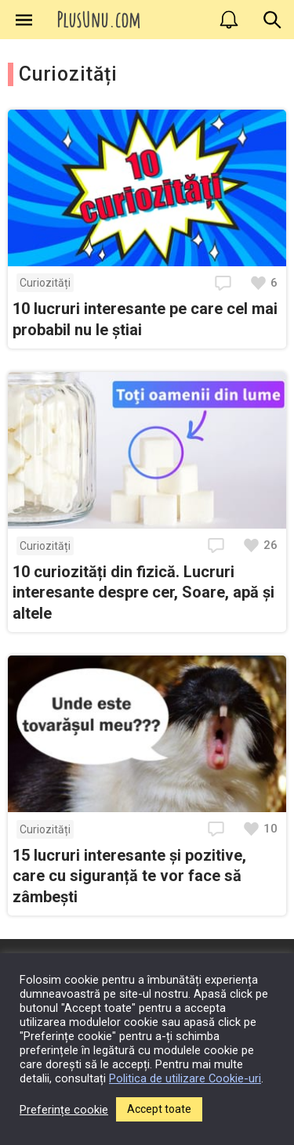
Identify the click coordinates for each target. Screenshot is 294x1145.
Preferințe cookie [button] (64, 1110)
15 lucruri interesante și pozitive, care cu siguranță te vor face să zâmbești (129, 876)
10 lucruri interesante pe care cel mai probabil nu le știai (145, 319)
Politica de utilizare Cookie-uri (185, 1078)
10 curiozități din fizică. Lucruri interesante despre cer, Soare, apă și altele (143, 592)
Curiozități (45, 282)
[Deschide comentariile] (225, 282)
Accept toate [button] (159, 1109)
